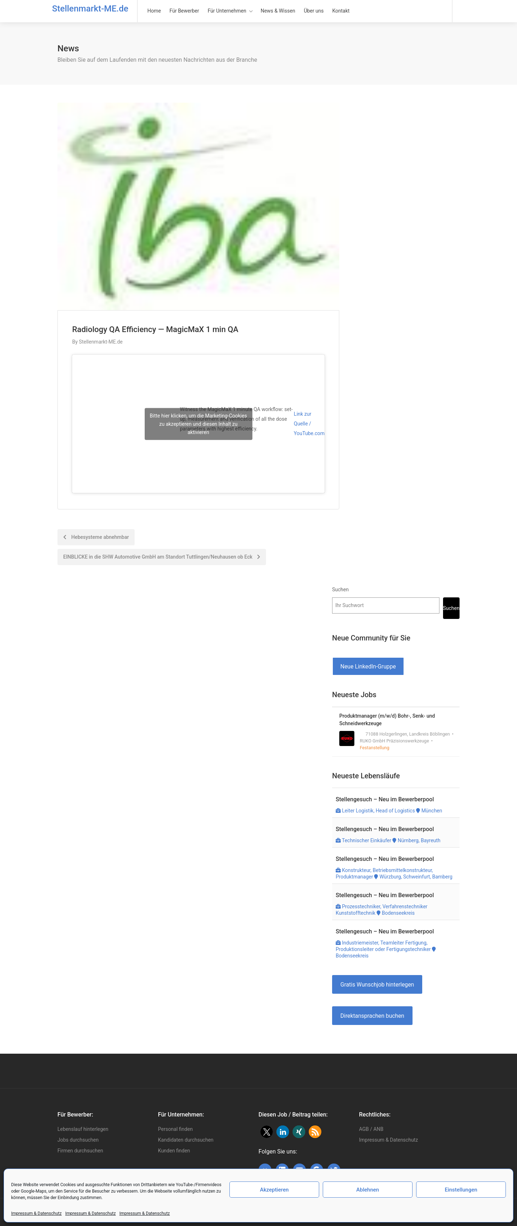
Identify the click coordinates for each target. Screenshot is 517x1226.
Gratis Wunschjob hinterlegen (377, 984)
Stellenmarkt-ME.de (90, 9)
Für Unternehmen (227, 11)
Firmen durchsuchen (80, 1150)
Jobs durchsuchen (78, 1140)
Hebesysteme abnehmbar (96, 537)
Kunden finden (174, 1150)
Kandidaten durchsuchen (186, 1140)
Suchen (340, 589)
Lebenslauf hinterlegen (82, 1129)
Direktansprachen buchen (372, 1015)
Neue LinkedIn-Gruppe (368, 666)
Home (154, 11)
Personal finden (175, 1129)
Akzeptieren (274, 1190)
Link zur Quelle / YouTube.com (309, 423)
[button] (266, 1131)
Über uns (313, 11)
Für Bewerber (184, 11)
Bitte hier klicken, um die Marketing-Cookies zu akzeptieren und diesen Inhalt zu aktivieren (198, 423)
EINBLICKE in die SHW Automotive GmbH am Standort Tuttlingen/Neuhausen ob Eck (161, 557)
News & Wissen (278, 11)
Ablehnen (367, 1190)
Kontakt (340, 11)
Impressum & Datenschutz (36, 1213)
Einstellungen (461, 1190)
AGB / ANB (371, 1129)
